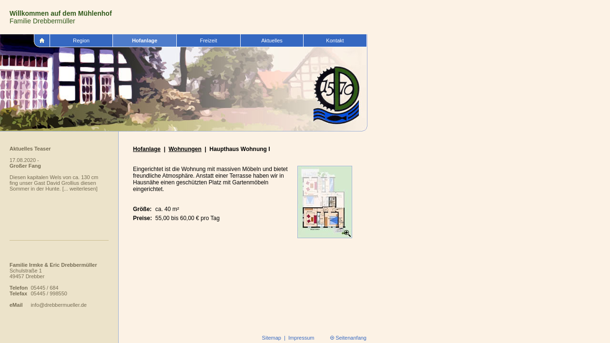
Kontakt (335, 40)
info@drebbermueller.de (58, 305)
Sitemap (271, 338)
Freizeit (208, 40)
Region (81, 40)
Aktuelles (272, 40)
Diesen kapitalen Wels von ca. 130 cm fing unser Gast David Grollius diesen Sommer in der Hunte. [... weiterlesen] (54, 183)
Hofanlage (144, 40)
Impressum (301, 338)
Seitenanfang (351, 338)
